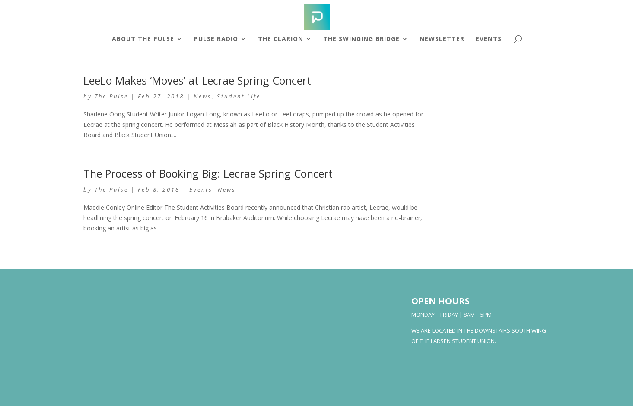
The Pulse (111, 96)
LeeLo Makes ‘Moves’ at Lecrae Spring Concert (197, 80)
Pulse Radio (216, 39)
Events (489, 39)
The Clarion (280, 39)
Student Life (239, 96)
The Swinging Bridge (361, 39)
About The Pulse (143, 39)
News (203, 96)
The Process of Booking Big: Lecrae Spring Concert (208, 173)
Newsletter (442, 39)
